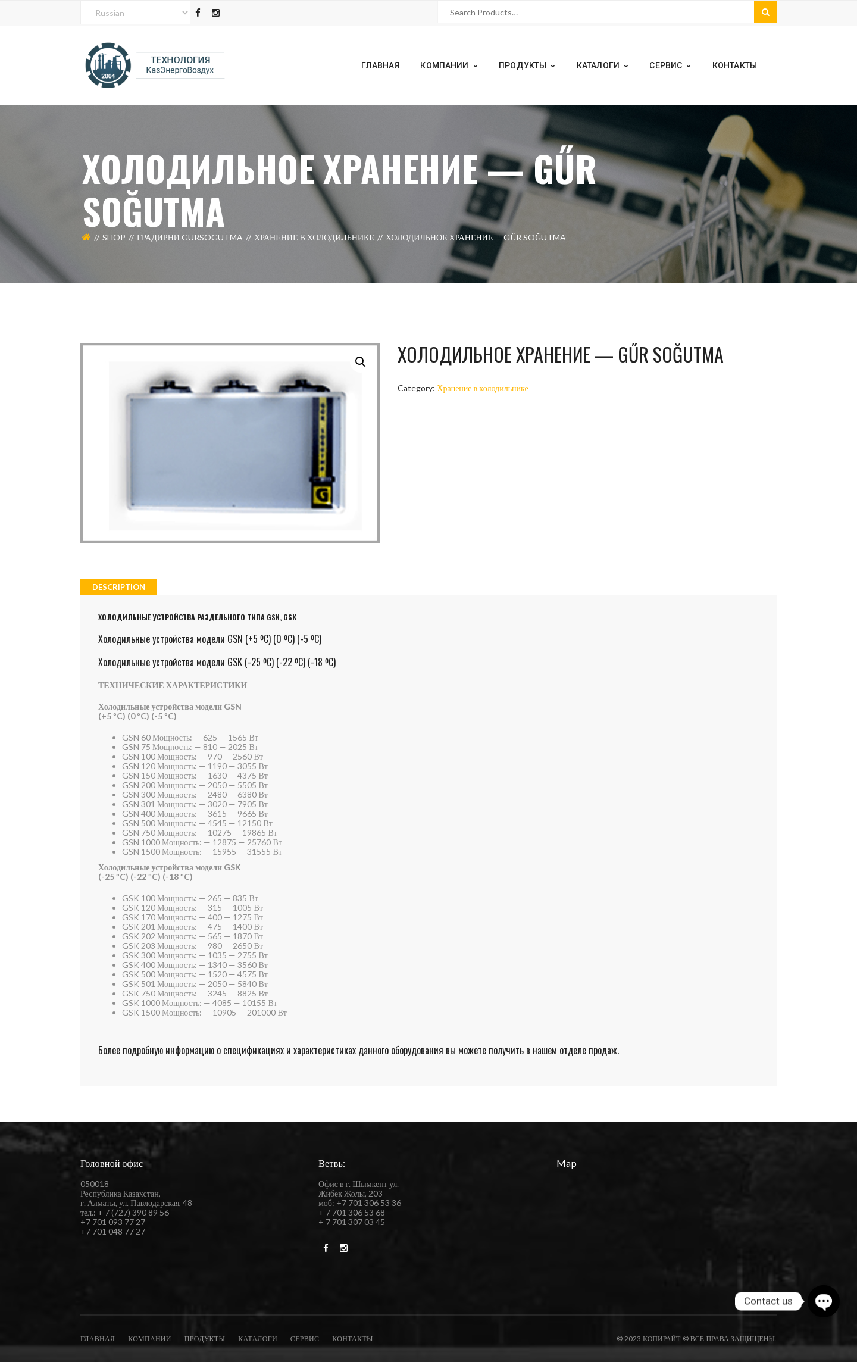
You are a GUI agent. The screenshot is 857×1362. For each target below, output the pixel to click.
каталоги (257, 1338)
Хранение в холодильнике (314, 237)
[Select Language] (135, 12)
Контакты (352, 1338)
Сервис (304, 1338)
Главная (97, 1338)
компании (149, 1338)
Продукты (204, 1338)
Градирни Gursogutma (190, 237)
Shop (114, 237)
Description (118, 587)
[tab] (118, 587)
